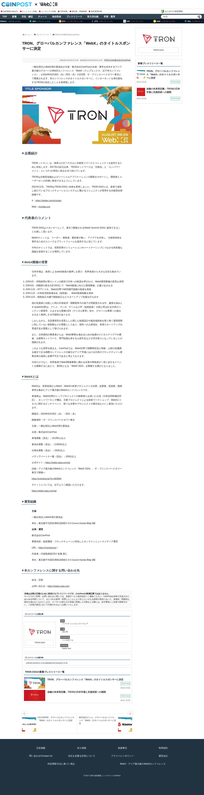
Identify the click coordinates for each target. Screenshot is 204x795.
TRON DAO (60, 35)
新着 (14, 16)
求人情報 (81, 748)
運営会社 (163, 756)
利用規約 (163, 748)
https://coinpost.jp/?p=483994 (46, 478)
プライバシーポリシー (122, 756)
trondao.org (44, 207)
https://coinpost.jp (47, 548)
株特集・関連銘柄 (78, 11)
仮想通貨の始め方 (9, 11)
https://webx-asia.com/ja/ (57, 462)
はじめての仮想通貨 (172, 11)
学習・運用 (109, 16)
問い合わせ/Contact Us (40, 756)
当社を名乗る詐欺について (81, 756)
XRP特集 (63, 11)
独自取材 (56, 16)
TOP (4, 16)
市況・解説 (27, 16)
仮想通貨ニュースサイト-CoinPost (107, 776)
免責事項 (122, 748)
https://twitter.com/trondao (48, 200)
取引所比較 (93, 16)
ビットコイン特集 (28, 11)
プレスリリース (74, 16)
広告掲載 (40, 748)
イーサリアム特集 (47, 11)
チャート (42, 16)
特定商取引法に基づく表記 (61, 764)
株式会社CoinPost (71, 35)
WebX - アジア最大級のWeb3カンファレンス (143, 764)
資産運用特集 (95, 11)
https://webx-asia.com (59, 586)
